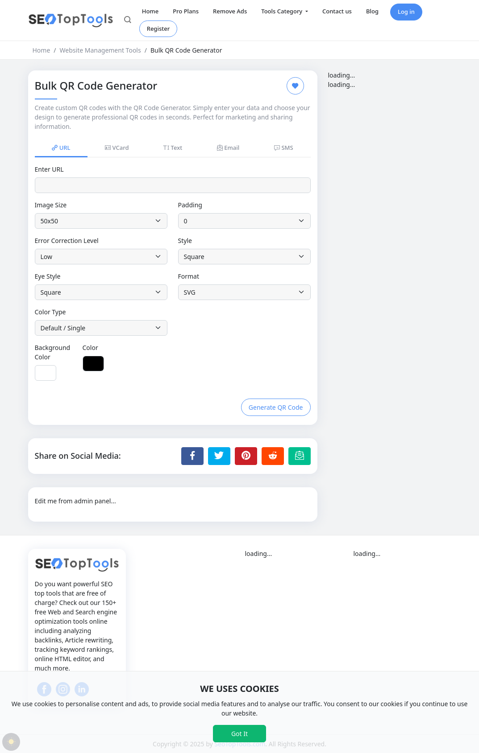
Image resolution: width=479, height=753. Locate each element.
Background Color (53, 352)
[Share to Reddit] (273, 456)
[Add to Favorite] (295, 86)
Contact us (337, 11)
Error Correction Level (67, 240)
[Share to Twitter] (219, 456)
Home (150, 11)
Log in (406, 12)
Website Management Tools (100, 50)
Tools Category (282, 11)
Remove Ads (230, 11)
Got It (239, 733)
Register (158, 29)
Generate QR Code (276, 407)
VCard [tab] (117, 148)
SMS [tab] (283, 148)
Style (185, 240)
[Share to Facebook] (192, 456)
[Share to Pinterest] (246, 456)
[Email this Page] (299, 456)
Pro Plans (186, 11)
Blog (372, 11)
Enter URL (49, 169)
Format (189, 276)
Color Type (50, 312)
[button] (128, 20)
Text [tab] (172, 148)
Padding (190, 205)
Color (90, 347)
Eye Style (48, 276)
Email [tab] (228, 148)
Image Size (51, 205)
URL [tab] (61, 148)
